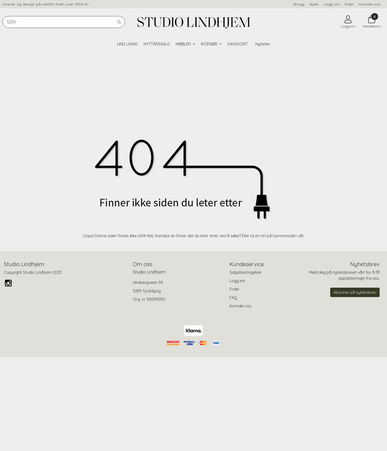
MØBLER (184, 44)
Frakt (349, 4)
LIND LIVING (127, 44)
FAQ (233, 391)
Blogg (299, 4)
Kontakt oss (370, 4)
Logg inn (332, 4)
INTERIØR (209, 44)
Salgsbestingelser (246, 366)
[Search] (63, 22)
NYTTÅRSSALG (157, 44)
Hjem (314, 4)
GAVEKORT (237, 44)
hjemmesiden (285, 329)
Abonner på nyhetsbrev (354, 386)
